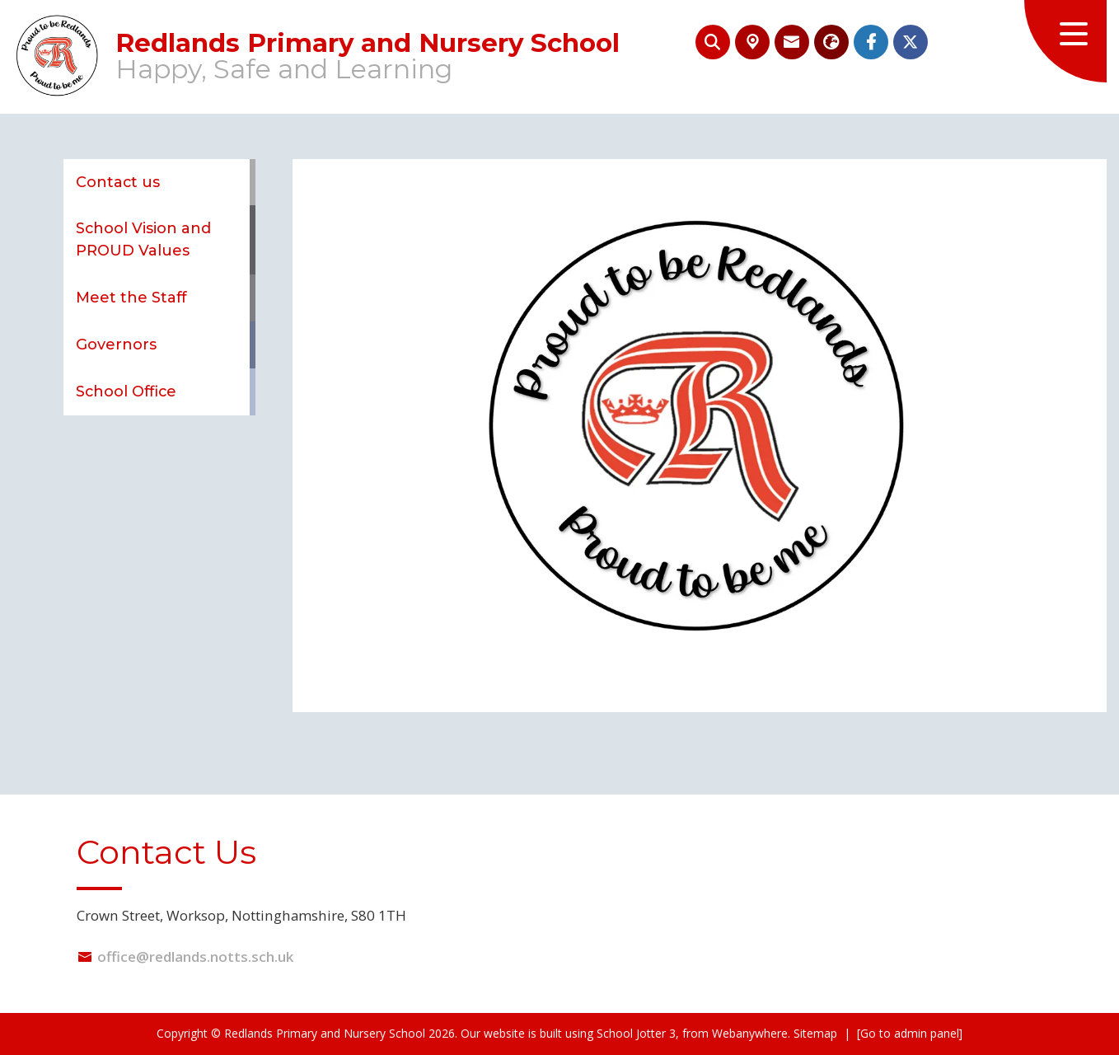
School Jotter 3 (636, 1033)
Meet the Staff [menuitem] (131, 297)
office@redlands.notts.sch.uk (195, 956)
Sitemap (815, 1033)
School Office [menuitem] (126, 391)
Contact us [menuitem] (118, 181)
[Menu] (1065, 41)
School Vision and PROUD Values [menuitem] (143, 239)
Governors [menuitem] (116, 344)
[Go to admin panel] (909, 1033)
